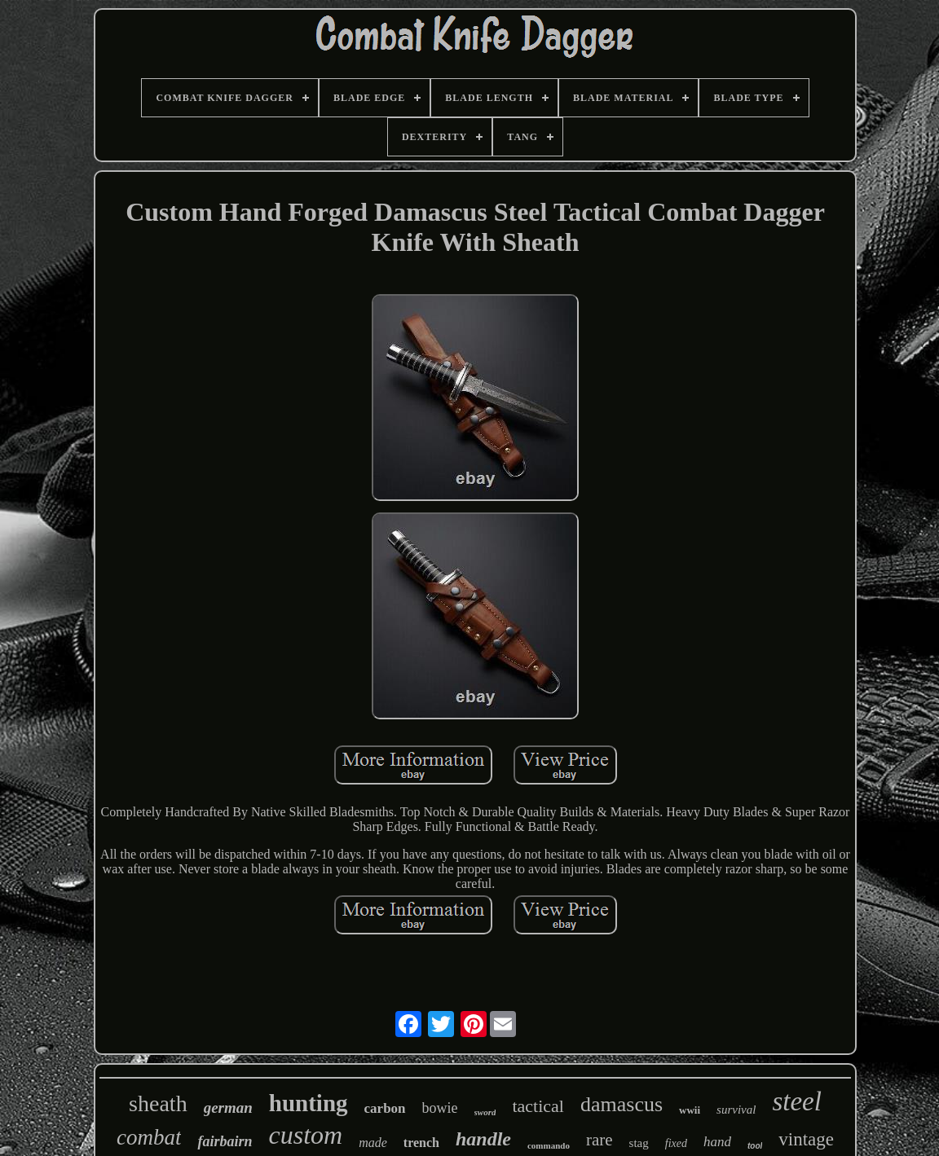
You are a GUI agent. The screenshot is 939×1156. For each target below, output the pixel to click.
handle (483, 1138)
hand (717, 1141)
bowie (440, 1108)
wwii (689, 1110)
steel (796, 1101)
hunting (308, 1103)
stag (639, 1142)
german (228, 1107)
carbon (385, 1108)
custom (306, 1134)
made (373, 1142)
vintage (806, 1139)
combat (149, 1137)
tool (754, 1145)
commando (548, 1145)
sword (485, 1112)
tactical (538, 1106)
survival (736, 1109)
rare (599, 1139)
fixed (676, 1143)
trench (421, 1142)
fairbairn (224, 1141)
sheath (158, 1103)
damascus (621, 1104)
